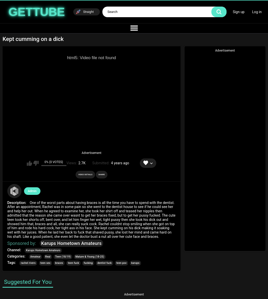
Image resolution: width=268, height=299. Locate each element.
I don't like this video (36, 163)
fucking (88, 263)
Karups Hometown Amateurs (71, 243)
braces (59, 263)
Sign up (238, 12)
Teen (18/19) (63, 256)
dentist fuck (104, 263)
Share (101, 174)
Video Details (85, 174)
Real (48, 256)
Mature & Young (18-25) (89, 256)
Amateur (35, 256)
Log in (257, 12)
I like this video (29, 163)
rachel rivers (28, 263)
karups (135, 263)
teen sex (45, 263)
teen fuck (73, 263)
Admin (32, 191)
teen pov (121, 263)
